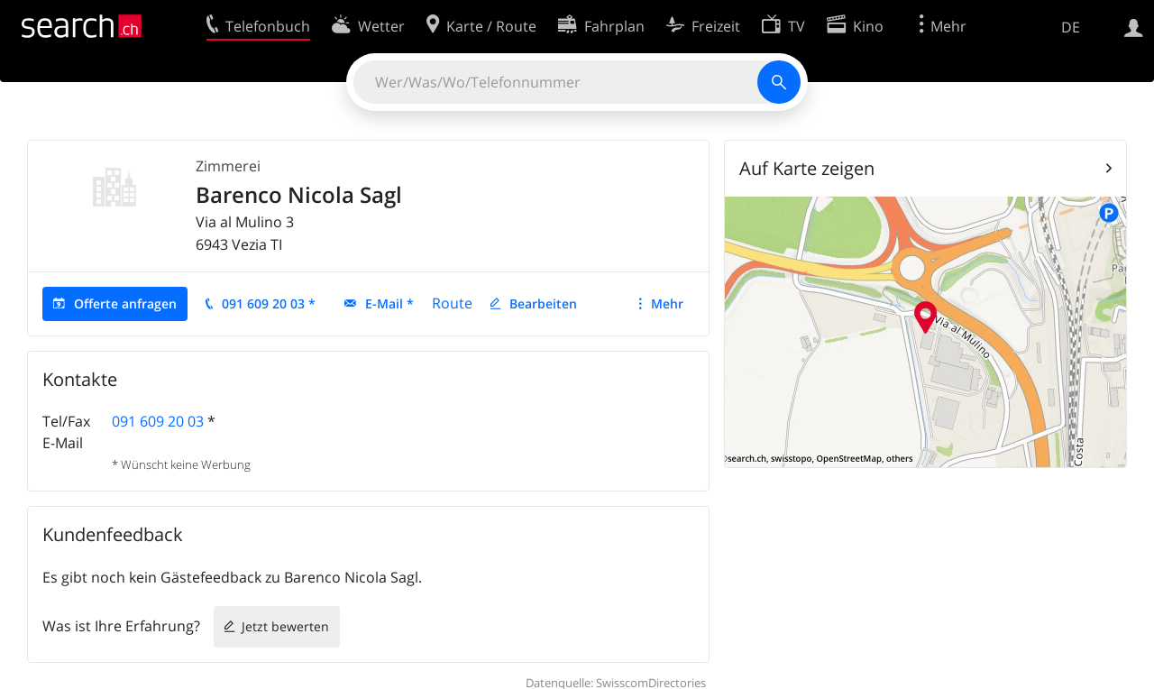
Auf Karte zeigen (807, 168)
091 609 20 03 (158, 421)
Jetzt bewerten (285, 626)
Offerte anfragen (125, 303)
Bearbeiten (543, 303)
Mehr (667, 303)
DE (1070, 27)
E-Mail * (389, 303)
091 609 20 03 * (269, 303)
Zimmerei (228, 166)
